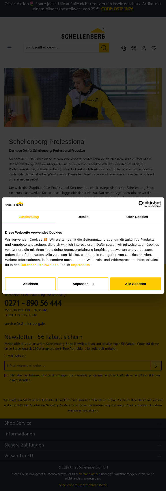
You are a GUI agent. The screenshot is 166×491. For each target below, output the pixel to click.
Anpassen (83, 283)
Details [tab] (83, 217)
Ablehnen (30, 283)
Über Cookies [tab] (137, 217)
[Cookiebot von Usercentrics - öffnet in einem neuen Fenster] (141, 204)
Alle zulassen (135, 283)
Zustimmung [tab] (29, 217)
